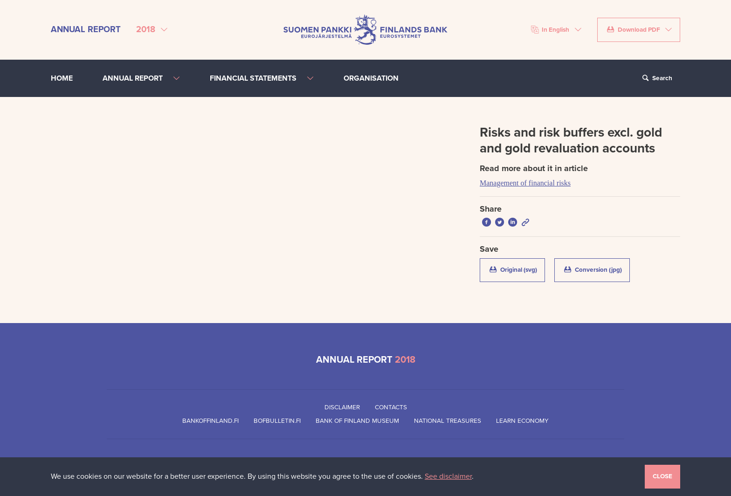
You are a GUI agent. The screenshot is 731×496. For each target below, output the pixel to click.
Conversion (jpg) (596, 269)
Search (656, 78)
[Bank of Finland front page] (365, 29)
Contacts (391, 407)
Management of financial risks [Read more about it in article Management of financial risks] (525, 183)
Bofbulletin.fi (277, 421)
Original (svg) (516, 269)
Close (662, 476)
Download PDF (633, 30)
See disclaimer (448, 476)
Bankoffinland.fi (210, 421)
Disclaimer (342, 407)
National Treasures (447, 421)
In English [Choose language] (550, 30)
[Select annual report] (151, 30)
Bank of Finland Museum (357, 421)
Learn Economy (522, 421)
